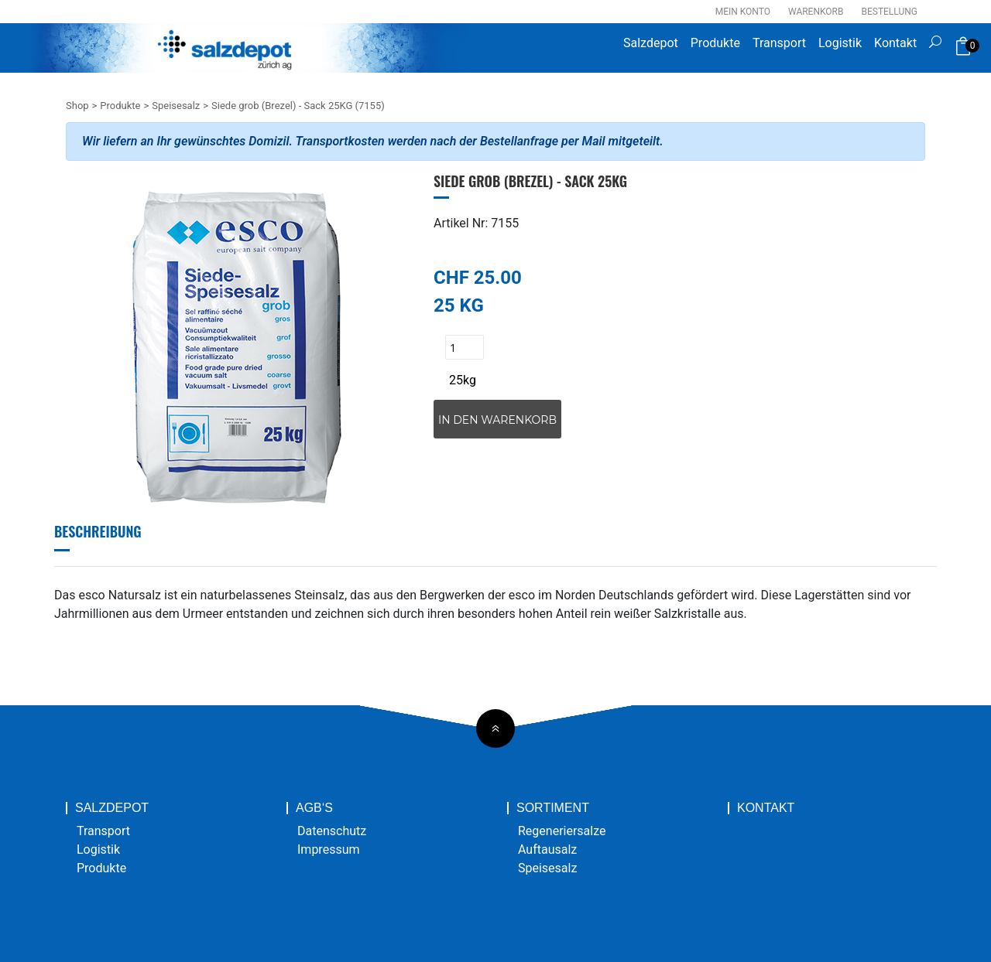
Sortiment (552, 808)
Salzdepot (650, 43)
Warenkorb (815, 11)
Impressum (328, 849)
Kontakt (895, 43)
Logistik (840, 43)
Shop (77, 105)
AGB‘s (314, 808)
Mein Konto (742, 11)
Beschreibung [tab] (98, 531)
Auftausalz (547, 849)
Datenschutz (331, 831)
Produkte (715, 43)
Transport (779, 43)
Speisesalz (176, 105)
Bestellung (889, 11)
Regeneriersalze (562, 831)
